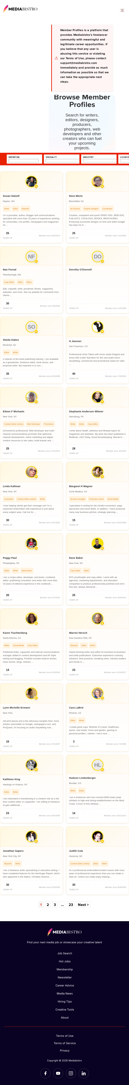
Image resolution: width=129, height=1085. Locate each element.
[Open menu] (122, 10)
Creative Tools (64, 1009)
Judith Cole (76, 850)
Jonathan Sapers (13, 850)
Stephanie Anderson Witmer (86, 411)
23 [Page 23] (71, 904)
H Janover (75, 341)
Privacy (65, 1050)
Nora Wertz (76, 195)
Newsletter (65, 977)
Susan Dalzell (11, 195)
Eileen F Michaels (13, 411)
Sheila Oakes (11, 339)
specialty (51, 157)
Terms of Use (65, 1035)
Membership (65, 969)
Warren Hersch (78, 632)
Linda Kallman (11, 486)
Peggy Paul (10, 557)
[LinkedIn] (84, 1073)
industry (88, 157)
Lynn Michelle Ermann (16, 707)
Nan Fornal (9, 269)
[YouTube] (58, 1073)
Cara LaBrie (76, 707)
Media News (65, 993)
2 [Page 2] (48, 904)
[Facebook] (45, 1073)
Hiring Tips (65, 1001)
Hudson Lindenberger (82, 777)
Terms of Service (65, 1043)
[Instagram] (71, 1073)
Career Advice (64, 985)
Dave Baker (76, 557)
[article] (31, 207)
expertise (14, 157)
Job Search (64, 953)
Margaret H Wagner (81, 486)
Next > (83, 904)
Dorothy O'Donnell (80, 269)
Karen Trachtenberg (15, 632)
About (65, 1017)
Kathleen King (11, 779)
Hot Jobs (65, 961)
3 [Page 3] (55, 904)
